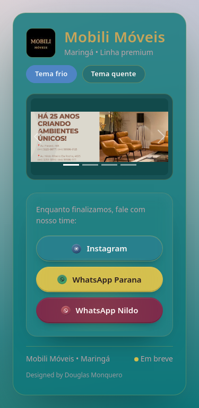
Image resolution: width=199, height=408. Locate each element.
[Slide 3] (109, 165)
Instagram (99, 248)
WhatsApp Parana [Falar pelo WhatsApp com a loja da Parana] (99, 279)
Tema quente (113, 73)
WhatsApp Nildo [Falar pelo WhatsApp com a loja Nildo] (100, 310)
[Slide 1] (71, 165)
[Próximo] (161, 137)
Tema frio (51, 73)
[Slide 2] (90, 165)
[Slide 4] (128, 165)
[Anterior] (37, 137)
